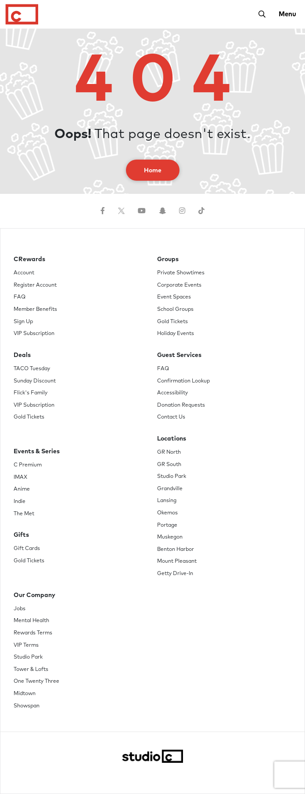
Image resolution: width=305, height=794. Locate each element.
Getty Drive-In (175, 573)
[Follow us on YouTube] (142, 211)
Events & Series (37, 451)
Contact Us (171, 417)
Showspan (26, 706)
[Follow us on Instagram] (182, 211)
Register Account (35, 285)
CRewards (29, 259)
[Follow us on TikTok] (201, 211)
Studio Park (171, 476)
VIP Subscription (34, 333)
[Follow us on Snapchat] (162, 211)
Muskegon (170, 537)
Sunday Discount (35, 381)
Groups (168, 259)
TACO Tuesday (32, 369)
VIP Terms (26, 645)
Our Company (34, 595)
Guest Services (179, 355)
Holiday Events (175, 333)
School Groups (175, 309)
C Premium (28, 465)
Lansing (166, 500)
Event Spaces (174, 297)
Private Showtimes (181, 273)
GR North (169, 452)
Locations (171, 439)
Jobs (19, 609)
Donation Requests (181, 405)
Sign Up (23, 321)
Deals (22, 355)
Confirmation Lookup (183, 381)
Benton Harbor (175, 549)
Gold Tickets (29, 417)
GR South (169, 464)
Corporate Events (179, 285)
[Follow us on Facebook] (102, 211)
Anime (22, 489)
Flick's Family (30, 393)
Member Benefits (35, 309)
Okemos (167, 513)
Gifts (21, 535)
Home (152, 171)
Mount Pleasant (177, 561)
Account (24, 273)
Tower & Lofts (31, 669)
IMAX (20, 477)
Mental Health (31, 620)
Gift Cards (27, 548)
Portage (167, 525)
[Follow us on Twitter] (121, 211)
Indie (19, 501)
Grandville (170, 489)
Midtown (25, 693)
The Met (24, 514)
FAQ (19, 297)
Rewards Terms (33, 633)
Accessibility (172, 393)
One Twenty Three (36, 681)
